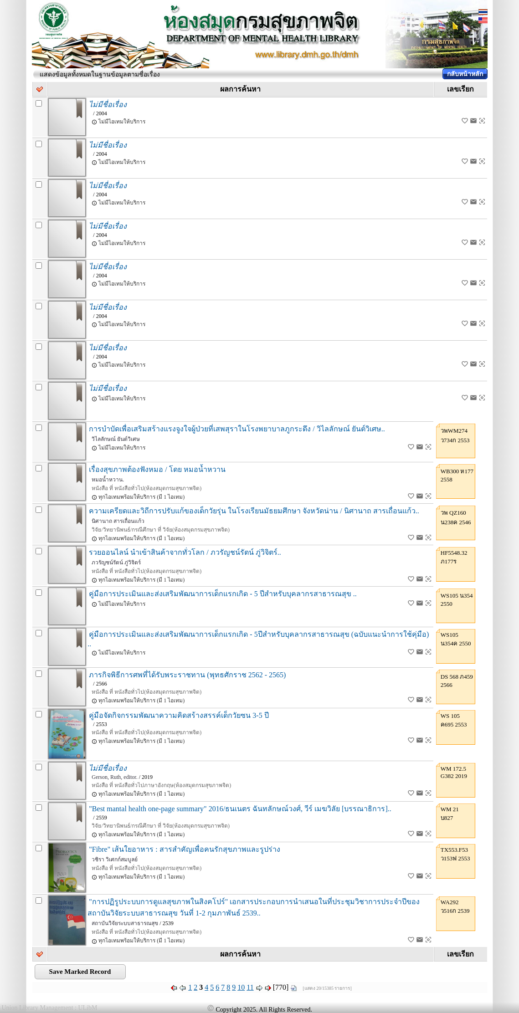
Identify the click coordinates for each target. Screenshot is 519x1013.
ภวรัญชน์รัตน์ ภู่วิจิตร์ (116, 562)
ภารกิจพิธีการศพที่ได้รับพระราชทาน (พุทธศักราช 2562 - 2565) (187, 675)
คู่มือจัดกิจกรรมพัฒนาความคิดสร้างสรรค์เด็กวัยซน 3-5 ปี (178, 715)
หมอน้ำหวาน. (108, 479)
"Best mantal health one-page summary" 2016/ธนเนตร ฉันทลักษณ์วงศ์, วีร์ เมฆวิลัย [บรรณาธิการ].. (240, 809)
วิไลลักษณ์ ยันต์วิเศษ (116, 439)
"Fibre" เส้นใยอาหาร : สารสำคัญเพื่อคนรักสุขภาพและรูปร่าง (184, 849)
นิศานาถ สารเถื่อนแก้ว (118, 521)
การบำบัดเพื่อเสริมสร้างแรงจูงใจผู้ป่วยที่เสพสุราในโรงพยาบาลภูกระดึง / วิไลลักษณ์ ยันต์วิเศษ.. (237, 429)
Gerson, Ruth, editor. (114, 777)
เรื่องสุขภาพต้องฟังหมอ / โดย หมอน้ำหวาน (157, 469)
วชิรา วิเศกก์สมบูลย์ (115, 859)
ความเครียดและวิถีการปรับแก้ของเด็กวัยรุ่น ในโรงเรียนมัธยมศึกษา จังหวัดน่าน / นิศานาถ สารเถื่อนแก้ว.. (254, 511)
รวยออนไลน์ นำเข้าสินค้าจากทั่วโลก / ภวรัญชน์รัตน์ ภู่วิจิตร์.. (185, 552)
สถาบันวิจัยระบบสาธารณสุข (125, 923)
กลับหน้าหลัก (465, 74)
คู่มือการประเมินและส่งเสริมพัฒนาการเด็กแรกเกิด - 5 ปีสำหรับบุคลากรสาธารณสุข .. (222, 594)
